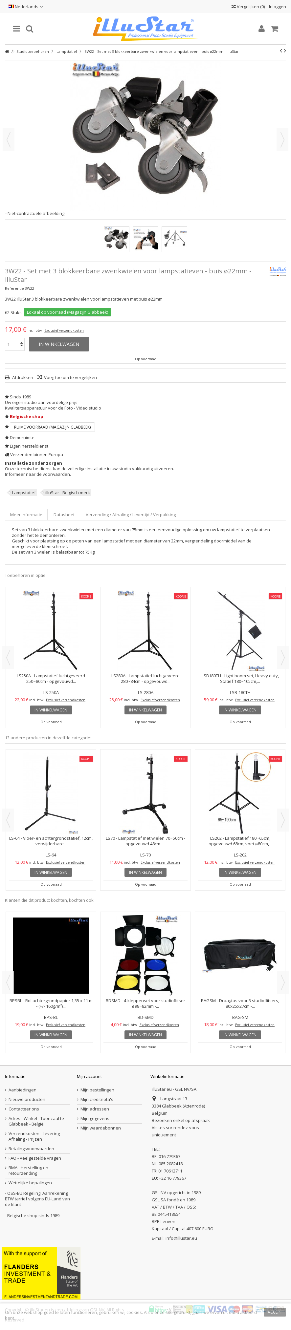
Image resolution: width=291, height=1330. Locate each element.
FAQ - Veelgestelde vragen (35, 1158)
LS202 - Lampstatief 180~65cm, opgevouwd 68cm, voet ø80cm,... (240, 841)
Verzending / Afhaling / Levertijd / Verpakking (131, 514)
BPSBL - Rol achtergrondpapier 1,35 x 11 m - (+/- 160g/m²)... (51, 1003)
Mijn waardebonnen (100, 1128)
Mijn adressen (94, 1109)
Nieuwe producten (27, 1099)
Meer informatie (26, 514)
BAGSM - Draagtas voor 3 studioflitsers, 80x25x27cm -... (240, 1003)
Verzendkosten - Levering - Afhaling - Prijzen (35, 1136)
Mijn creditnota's (96, 1099)
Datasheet (64, 514)
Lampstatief (24, 493)
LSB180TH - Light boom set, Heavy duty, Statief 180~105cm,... (240, 678)
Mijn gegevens (94, 1118)
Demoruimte (22, 437)
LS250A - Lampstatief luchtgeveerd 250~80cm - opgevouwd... (51, 678)
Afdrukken (22, 377)
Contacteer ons (24, 1109)
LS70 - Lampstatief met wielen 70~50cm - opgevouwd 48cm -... (145, 841)
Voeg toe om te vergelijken (70, 377)
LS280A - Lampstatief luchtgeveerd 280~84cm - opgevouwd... (145, 678)
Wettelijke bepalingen (30, 1183)
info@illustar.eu (181, 1238)
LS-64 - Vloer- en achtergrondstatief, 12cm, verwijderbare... (51, 841)
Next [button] (283, 657)
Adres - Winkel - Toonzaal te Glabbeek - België (36, 1121)
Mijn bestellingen (97, 1090)
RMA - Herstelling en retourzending (28, 1170)
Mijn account (89, 1076)
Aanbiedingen (22, 1090)
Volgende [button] (282, 139)
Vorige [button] (8, 139)
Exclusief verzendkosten (64, 330)
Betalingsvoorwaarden (31, 1148)
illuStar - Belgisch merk (67, 493)
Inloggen (277, 7)
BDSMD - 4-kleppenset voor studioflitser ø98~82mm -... (145, 1003)
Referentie (14, 288)
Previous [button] (8, 657)
